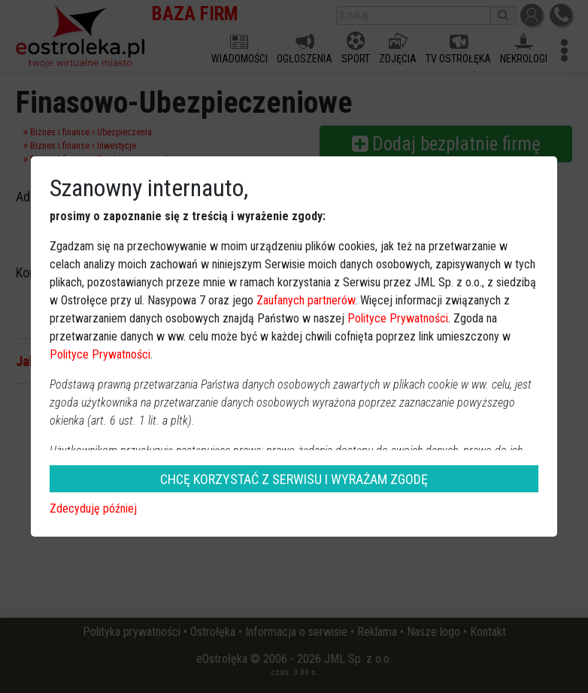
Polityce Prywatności (397, 318)
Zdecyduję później (93, 508)
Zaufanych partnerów (305, 300)
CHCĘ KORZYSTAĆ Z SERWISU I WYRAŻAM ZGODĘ (294, 479)
